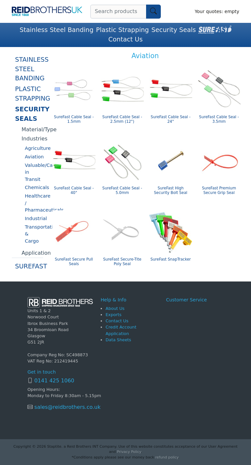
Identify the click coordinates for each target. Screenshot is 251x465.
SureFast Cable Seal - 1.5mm (74, 119)
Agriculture (34, 148)
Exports (114, 314)
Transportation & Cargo (34, 234)
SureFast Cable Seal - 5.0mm (122, 190)
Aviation (34, 156)
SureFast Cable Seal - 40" (74, 190)
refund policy (166, 457)
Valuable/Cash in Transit (34, 172)
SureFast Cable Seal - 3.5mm (219, 119)
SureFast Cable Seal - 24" (171, 119)
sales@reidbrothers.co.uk (67, 407)
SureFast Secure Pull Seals (74, 261)
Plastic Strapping (122, 30)
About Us (115, 308)
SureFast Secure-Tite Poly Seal (122, 261)
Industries (32, 139)
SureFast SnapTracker (170, 259)
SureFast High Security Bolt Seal (170, 190)
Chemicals (34, 187)
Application (32, 253)
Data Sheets (118, 339)
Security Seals (173, 30)
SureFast (29, 266)
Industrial (34, 218)
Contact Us (126, 39)
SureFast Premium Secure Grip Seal (219, 190)
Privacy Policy (129, 452)
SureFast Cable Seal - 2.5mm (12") (122, 119)
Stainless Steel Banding (56, 30)
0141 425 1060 (54, 380)
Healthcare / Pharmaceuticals (34, 203)
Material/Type (32, 129)
